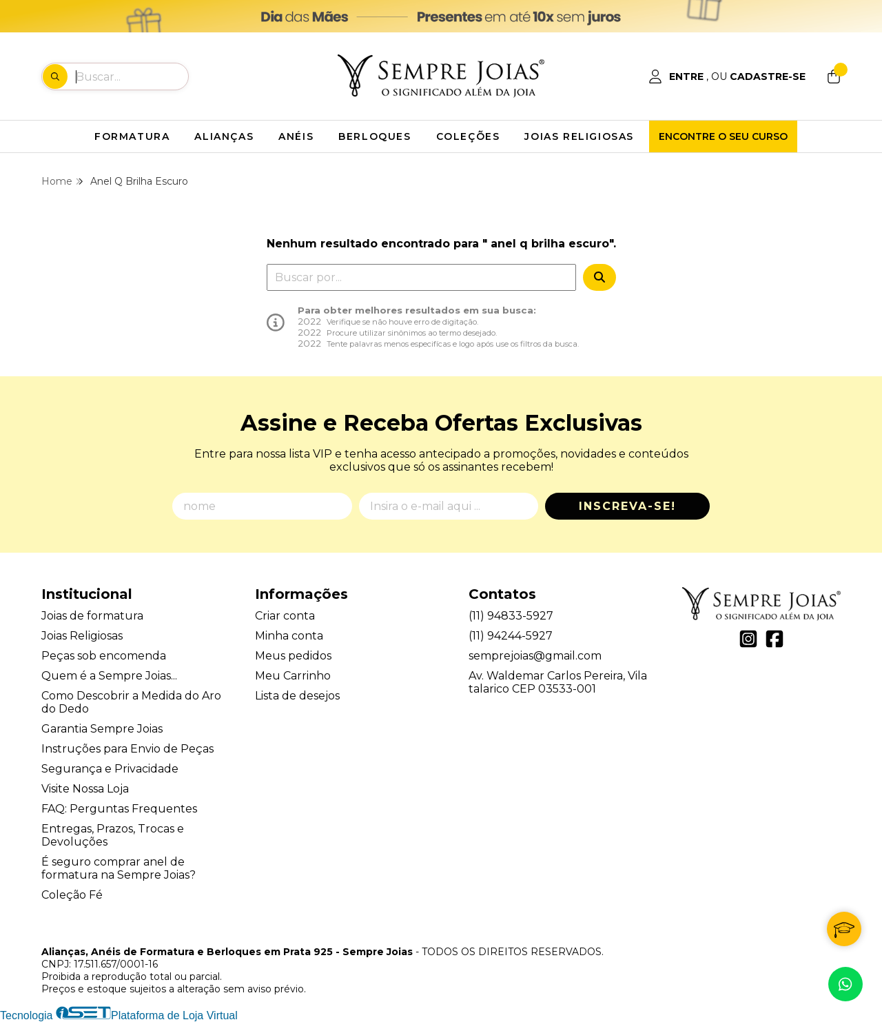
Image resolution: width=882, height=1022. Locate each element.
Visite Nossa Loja (85, 788)
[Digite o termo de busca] (131, 76)
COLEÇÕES (468, 136)
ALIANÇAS (224, 136)
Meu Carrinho (293, 675)
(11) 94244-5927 (511, 635)
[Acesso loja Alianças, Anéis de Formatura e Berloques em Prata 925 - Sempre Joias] (727, 76)
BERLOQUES (374, 136)
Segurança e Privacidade (109, 768)
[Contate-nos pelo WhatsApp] (845, 984)
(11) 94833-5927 (511, 615)
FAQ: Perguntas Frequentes (119, 808)
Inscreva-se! (627, 506)
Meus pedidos (293, 655)
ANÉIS (296, 136)
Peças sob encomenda (103, 655)
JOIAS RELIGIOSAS (579, 136)
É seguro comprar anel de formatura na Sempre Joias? (118, 868)
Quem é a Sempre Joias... (109, 675)
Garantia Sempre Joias (102, 728)
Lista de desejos (297, 695)
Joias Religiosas (82, 635)
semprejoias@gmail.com (535, 655)
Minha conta (289, 635)
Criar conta (285, 615)
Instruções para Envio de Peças (127, 748)
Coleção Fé (72, 894)
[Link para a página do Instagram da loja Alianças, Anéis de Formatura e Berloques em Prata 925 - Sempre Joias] (748, 638)
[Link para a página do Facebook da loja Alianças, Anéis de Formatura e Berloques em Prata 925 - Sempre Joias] (774, 638)
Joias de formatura (92, 615)
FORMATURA (132, 136)
